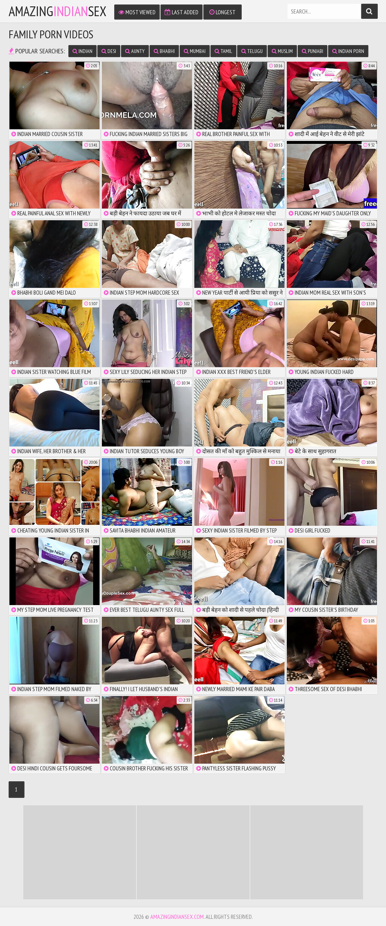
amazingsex (57, 11)
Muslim (282, 51)
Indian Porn (348, 51)
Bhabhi (164, 51)
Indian (82, 51)
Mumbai (195, 51)
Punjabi (312, 51)
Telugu (252, 51)
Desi (108, 51)
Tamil (223, 51)
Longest (222, 12)
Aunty (135, 51)
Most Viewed (137, 12)
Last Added (181, 12)
